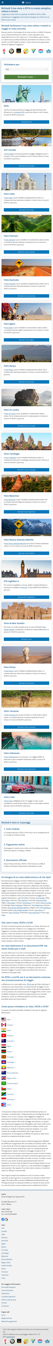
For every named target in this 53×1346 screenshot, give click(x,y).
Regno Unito (8, 1078)
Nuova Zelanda (9, 1072)
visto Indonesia (10, 757)
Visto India (9, 193)
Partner (4, 1303)
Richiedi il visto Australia (26, 296)
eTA (44, 984)
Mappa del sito (6, 1318)
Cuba (6, 1104)
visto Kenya (9, 370)
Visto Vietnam (11, 235)
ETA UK (24, 587)
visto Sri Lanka (10, 414)
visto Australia (10, 284)
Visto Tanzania (11, 711)
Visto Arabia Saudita (14, 623)
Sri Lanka (7, 1057)
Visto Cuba (9, 797)
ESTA (6, 105)
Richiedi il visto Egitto (26, 340)
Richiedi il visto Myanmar (26, 512)
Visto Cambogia (12, 453)
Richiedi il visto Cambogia (26, 470)
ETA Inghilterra (11, 581)
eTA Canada (10, 149)
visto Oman (9, 671)
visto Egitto (9, 328)
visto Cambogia (10, 458)
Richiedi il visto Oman (26, 683)
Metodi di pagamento (9, 1321)
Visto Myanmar (11, 495)
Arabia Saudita (9, 1083)
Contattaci (5, 1306)
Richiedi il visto (26, 76)
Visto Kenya (10, 365)
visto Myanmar (10, 500)
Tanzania (7, 1094)
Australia (7, 1041)
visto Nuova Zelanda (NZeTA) (15, 544)
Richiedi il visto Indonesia (27, 769)
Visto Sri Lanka (11, 409)
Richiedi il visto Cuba (26, 813)
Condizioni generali (8, 1297)
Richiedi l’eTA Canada (26, 166)
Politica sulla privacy (8, 1300)
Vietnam (7, 1035)
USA (5, 1019)
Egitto (6, 1046)
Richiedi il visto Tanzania (26, 727)
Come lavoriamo (7, 1290)
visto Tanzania (10, 715)
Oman (6, 1088)
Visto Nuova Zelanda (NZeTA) (18, 539)
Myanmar (7, 1067)
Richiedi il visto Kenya (26, 382)
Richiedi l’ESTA (26, 122)
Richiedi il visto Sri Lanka (26, 426)
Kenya (6, 1051)
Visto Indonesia (11, 753)
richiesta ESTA (19, 112)
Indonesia (7, 1099)
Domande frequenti (8, 1287)
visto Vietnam (10, 240)
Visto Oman (10, 667)
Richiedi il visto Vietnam (26, 252)
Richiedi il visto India (26, 210)
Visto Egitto (9, 323)
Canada (9, 154)
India (6, 1030)
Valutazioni (5, 1293)
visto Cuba (8, 801)
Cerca (3, 1315)
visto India (8, 198)
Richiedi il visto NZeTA (26, 553)
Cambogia (7, 1062)
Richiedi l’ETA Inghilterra (26, 597)
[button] (26, 69)
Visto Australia (11, 279)
